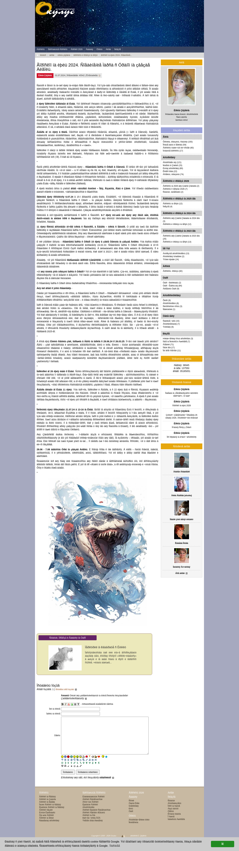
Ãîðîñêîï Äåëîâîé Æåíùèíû (93, 820)
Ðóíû (131, 816)
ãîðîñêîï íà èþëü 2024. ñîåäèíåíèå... (116, 55)
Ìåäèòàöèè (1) (169, 309)
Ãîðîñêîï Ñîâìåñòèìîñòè (92, 807)
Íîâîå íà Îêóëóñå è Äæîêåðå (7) (176, 341)
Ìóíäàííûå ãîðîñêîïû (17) (173, 151)
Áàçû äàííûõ (173, 816)
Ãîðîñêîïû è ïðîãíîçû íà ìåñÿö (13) (177, 242)
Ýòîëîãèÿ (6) (168, 327)
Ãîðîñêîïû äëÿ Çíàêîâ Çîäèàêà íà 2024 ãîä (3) (181, 219)
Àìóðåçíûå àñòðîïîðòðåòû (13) (176, 253)
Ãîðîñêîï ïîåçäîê (46, 817)
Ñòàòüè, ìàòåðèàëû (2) (173, 192)
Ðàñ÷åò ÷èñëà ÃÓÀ (91, 825)
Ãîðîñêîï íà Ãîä (88, 823)
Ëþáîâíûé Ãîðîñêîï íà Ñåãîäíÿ (51, 815)
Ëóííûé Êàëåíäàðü (47, 820)
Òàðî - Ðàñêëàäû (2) (172, 283)
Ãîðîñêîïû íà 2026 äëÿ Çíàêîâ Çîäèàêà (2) (181, 186)
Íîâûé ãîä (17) (169, 347)
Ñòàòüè (171, 808)
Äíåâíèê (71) (168, 344)
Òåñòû (171, 819)
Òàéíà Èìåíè (134, 811)
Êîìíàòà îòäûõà (174, 821)
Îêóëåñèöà (133, 830)
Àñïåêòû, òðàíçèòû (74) (173, 174)
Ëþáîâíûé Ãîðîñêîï (90, 812)
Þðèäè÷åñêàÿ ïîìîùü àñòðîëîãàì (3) (178, 338)
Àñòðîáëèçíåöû (174, 811)
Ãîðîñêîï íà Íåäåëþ (47, 809)
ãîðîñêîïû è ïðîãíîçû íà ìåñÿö (86, 55)
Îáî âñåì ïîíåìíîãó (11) (172, 350)
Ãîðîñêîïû (41, 49)
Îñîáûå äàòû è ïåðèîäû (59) (174, 145)
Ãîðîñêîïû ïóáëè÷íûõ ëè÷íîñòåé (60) (178, 148)
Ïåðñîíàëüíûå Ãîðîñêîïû (57, 49)
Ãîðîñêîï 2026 (76, 49)
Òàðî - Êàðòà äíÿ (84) (172, 286)
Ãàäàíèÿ (89, 49)
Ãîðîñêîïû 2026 (136, 800)
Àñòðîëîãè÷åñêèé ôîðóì (139, 827)
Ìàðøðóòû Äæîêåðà (176, 827)
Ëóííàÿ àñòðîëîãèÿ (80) (173, 168)
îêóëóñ (43, 55)
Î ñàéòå (171, 824)
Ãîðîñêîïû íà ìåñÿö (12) (173, 203)
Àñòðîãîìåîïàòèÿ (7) (171, 324)
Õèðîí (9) (167, 300)
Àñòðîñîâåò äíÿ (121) (172, 162)
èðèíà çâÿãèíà (64, 55)
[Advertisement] (143, 23)
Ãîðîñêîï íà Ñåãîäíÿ (47, 804)
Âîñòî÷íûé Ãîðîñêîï (90, 809)
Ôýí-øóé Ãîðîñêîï (46, 823)
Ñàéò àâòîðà (181, 117)
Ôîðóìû (99, 49)
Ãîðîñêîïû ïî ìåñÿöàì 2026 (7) (175, 189)
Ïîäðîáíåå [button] (115, 845)
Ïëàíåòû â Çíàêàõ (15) (172, 165)
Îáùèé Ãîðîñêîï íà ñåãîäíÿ (50, 812)
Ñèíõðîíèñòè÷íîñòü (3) (172, 306)
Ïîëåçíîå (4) (167, 206)
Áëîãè (108, 49)
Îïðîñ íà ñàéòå (174, 813)
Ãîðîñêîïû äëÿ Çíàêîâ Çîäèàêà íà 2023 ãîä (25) (181, 237)
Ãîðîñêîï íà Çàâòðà (47, 807)
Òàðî (131, 819)
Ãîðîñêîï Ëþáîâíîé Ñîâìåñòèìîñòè (96, 817)
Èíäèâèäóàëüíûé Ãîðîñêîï (93, 804)
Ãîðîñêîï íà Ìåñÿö (46, 825)
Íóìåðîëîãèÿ (134, 813)
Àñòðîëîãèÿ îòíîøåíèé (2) (173, 256)
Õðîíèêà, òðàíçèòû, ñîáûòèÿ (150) (178, 142)
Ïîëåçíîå (117, 49)
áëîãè (51, 55)
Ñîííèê (131, 808)
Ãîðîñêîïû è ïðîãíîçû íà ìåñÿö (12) (177, 224)
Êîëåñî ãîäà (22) (170, 171)
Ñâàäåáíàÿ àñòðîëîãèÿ (49, 828)
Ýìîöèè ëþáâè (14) (171, 259)
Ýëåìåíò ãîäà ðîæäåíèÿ (92, 828)
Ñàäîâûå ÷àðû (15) (171, 321)
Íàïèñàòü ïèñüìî (181, 120)
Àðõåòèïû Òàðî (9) (171, 289)
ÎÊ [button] (222, 844)
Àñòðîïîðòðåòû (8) (171, 303)
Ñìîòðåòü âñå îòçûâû (66, 689)
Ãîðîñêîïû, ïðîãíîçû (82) (173, 271)
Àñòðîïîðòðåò (88, 815)
